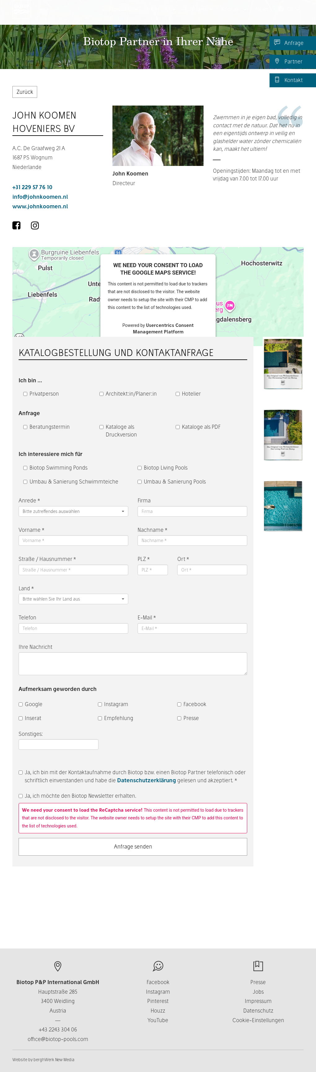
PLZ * (144, 559)
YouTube (157, 1020)
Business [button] (198, 15)
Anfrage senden (133, 846)
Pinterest (158, 1001)
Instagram (113, 704)
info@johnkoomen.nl (40, 196)
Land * (26, 588)
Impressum (258, 1001)
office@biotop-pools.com (58, 1039)
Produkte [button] (123, 15)
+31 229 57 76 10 (32, 187)
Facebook (191, 704)
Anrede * (29, 500)
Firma (144, 500)
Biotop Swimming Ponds (55, 467)
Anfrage (289, 42)
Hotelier (188, 393)
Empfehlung (115, 718)
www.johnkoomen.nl (40, 206)
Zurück (24, 92)
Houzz (158, 1010)
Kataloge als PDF (198, 426)
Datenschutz (258, 1010)
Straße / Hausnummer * (47, 559)
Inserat (30, 718)
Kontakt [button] (233, 15)
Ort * (183, 559)
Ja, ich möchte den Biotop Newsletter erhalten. (77, 795)
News (262, 15)
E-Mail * (147, 617)
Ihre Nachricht (35, 647)
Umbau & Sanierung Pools (172, 481)
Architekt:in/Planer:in (128, 393)
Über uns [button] (161, 15)
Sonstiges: (31, 734)
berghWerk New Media (53, 1059)
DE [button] (289, 15)
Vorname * (31, 530)
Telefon (27, 617)
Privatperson (41, 393)
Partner (288, 61)
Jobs (258, 991)
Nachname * (152, 530)
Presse (188, 718)
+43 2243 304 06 (58, 1029)
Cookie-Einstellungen (258, 1020)
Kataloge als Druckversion (118, 430)
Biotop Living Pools (162, 467)
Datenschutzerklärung (146, 780)
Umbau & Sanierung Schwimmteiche (70, 481)
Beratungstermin (46, 426)
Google (30, 704)
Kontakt (288, 79)
